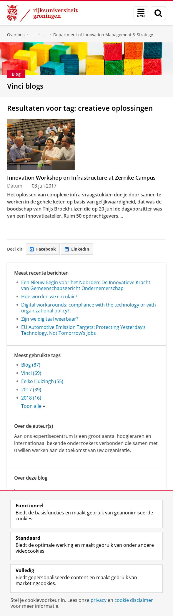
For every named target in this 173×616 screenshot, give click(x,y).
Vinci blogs (25, 86)
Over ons (16, 34)
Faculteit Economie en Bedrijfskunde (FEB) (33, 35)
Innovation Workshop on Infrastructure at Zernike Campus (81, 177)
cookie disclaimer (133, 600)
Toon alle (31, 406)
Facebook (43, 249)
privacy (99, 600)
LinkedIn (77, 249)
